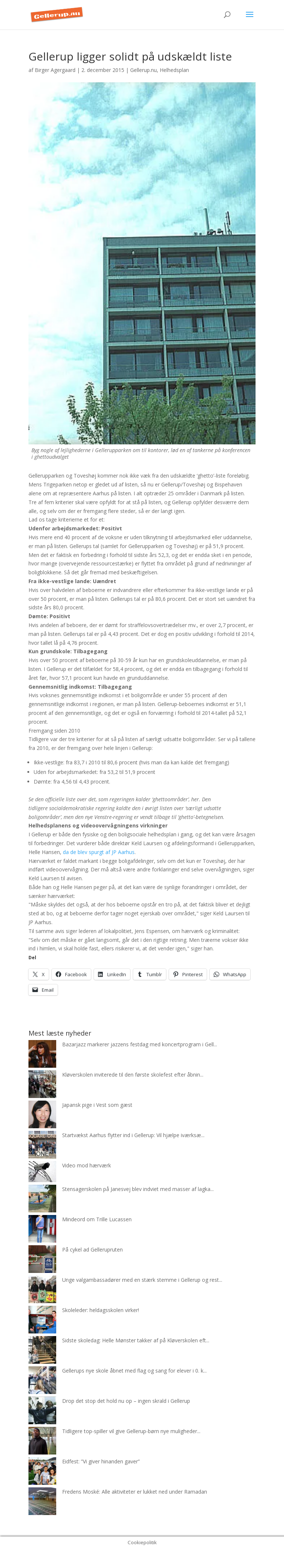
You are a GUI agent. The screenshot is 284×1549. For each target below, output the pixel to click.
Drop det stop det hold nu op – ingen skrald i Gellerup (126, 1400)
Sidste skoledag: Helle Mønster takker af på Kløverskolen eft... (135, 1340)
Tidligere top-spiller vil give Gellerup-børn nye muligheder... (131, 1431)
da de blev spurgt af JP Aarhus (99, 852)
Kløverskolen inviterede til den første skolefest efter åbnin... (132, 1074)
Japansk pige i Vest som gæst (97, 1104)
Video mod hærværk (86, 1165)
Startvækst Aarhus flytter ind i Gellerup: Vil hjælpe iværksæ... (133, 1135)
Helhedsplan (174, 69)
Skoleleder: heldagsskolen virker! (100, 1310)
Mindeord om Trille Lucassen (97, 1219)
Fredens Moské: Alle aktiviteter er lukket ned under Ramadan (134, 1491)
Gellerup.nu (143, 69)
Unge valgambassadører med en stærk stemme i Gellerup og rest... (142, 1279)
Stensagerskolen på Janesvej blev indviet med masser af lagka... (138, 1188)
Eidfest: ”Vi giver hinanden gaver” (101, 1461)
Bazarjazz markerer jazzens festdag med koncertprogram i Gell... (139, 1044)
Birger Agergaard (55, 69)
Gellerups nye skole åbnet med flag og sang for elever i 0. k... (134, 1370)
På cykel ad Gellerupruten (92, 1249)
